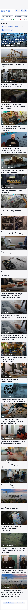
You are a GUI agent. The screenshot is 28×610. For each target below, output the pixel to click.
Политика (3, 14)
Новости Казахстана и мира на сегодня (9, 26)
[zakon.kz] (5, 11)
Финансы (13, 14)
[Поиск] (22, 10)
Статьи (18, 14)
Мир (8, 14)
